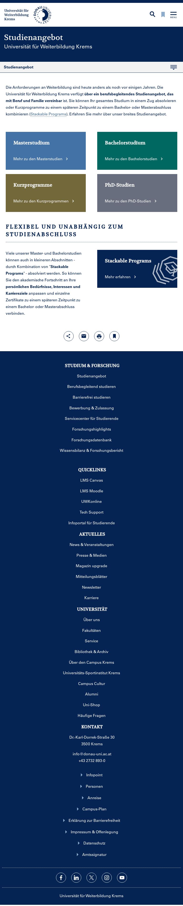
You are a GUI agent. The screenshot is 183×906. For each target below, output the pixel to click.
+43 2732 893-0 (92, 760)
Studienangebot (88, 68)
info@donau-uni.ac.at (92, 753)
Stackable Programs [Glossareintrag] (48, 113)
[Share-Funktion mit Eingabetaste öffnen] (69, 336)
